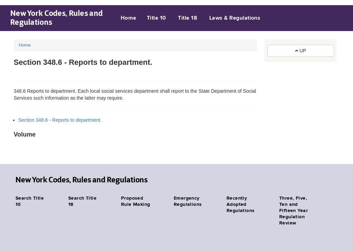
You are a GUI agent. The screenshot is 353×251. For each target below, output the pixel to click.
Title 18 (187, 18)
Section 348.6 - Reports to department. (59, 120)
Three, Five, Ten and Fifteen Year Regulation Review (293, 210)
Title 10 (156, 18)
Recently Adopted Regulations (240, 204)
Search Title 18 (82, 201)
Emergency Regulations (188, 201)
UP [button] (300, 50)
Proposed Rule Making (135, 201)
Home (129, 18)
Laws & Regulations (235, 18)
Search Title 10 (30, 201)
